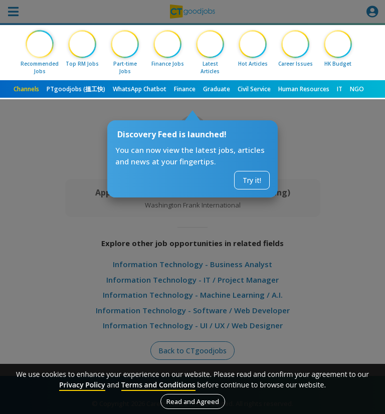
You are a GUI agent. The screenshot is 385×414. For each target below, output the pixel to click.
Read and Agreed (192, 401)
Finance (185, 89)
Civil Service (254, 89)
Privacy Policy (82, 384)
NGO (357, 89)
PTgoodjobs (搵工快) (76, 89)
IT (339, 89)
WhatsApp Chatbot (139, 89)
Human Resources (303, 89)
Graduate (216, 89)
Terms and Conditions (158, 384)
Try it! (252, 180)
